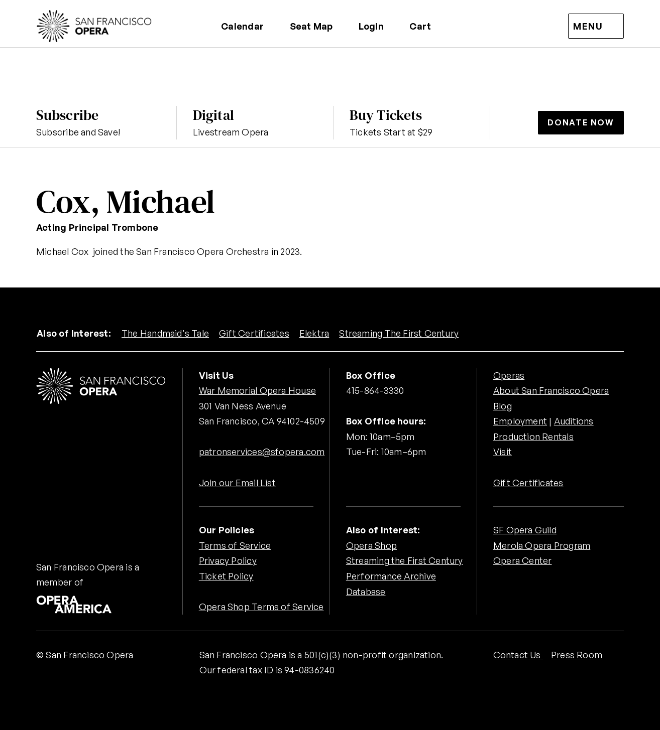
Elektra (314, 333)
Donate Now (580, 122)
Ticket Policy (226, 575)
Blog (502, 405)
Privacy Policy (228, 560)
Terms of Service (235, 545)
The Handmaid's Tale (165, 333)
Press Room (576, 654)
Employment (520, 420)
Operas (508, 375)
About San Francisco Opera (551, 390)
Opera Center (522, 560)
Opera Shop (371, 545)
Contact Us (518, 654)
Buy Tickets (386, 114)
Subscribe (67, 114)
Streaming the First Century (404, 560)
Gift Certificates (254, 333)
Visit (502, 451)
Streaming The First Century (399, 333)
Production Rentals (533, 436)
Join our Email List (237, 482)
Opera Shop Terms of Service (261, 606)
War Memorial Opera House (257, 390)
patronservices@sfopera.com (262, 451)
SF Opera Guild (525, 529)
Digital (213, 114)
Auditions (574, 420)
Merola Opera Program (541, 545)
